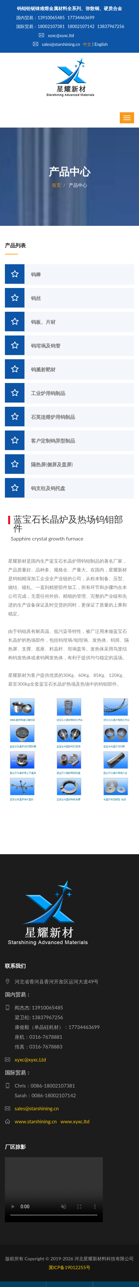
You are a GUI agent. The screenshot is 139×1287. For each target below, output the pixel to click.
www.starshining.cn (36, 1121)
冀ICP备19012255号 (70, 1267)
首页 (56, 185)
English (101, 44)
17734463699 (81, 17)
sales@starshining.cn (56, 44)
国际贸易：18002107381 (40, 26)
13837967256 (110, 26)
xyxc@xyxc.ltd (56, 35)
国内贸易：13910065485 (40, 17)
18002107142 (81, 26)
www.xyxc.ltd (74, 1121)
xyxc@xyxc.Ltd (30, 1059)
